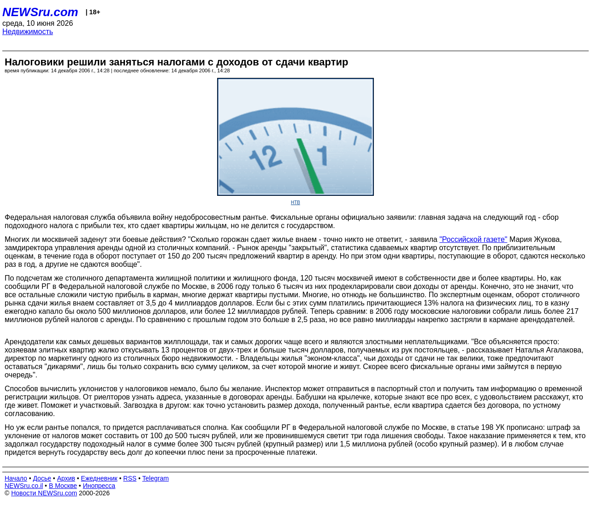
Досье (42, 478)
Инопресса (99, 485)
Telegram (155, 478)
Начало (16, 478)
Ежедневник (99, 478)
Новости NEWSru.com (44, 493)
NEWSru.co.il (24, 485)
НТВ (295, 202)
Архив (66, 478)
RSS (129, 478)
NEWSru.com (40, 12)
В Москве (63, 485)
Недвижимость (27, 31)
